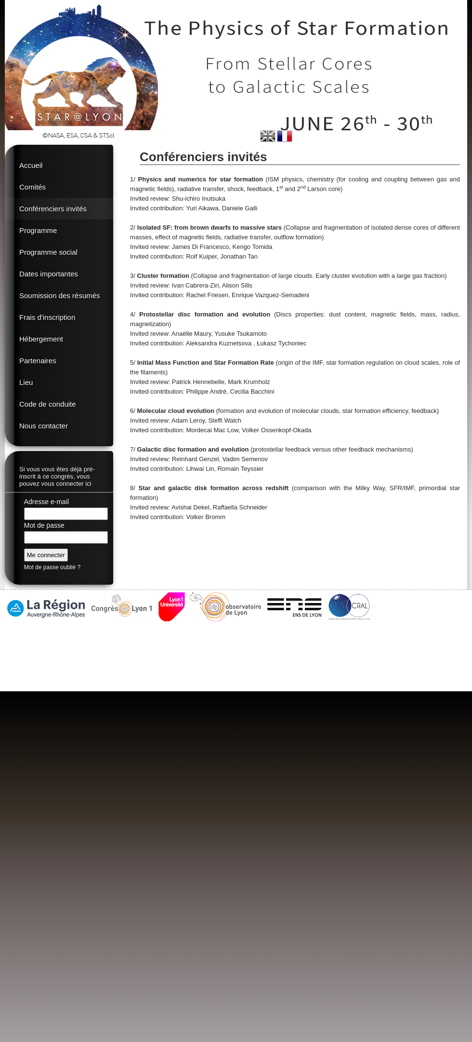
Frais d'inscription (47, 317)
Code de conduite (47, 404)
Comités (32, 187)
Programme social (48, 252)
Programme (38, 230)
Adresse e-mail (46, 502)
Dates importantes (48, 274)
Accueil (30, 165)
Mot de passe (44, 525)
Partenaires (37, 360)
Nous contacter (43, 426)
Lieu (26, 382)
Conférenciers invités (53, 209)
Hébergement (41, 339)
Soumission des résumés (59, 295)
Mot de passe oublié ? (52, 567)
